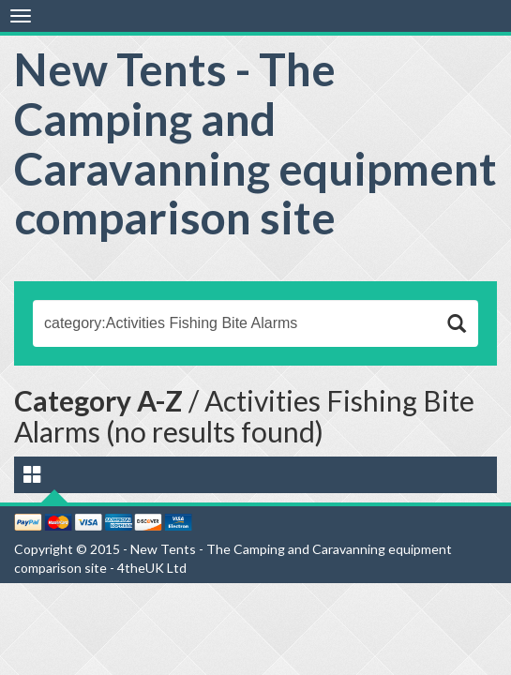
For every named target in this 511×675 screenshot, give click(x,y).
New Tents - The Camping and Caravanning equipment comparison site (255, 143)
